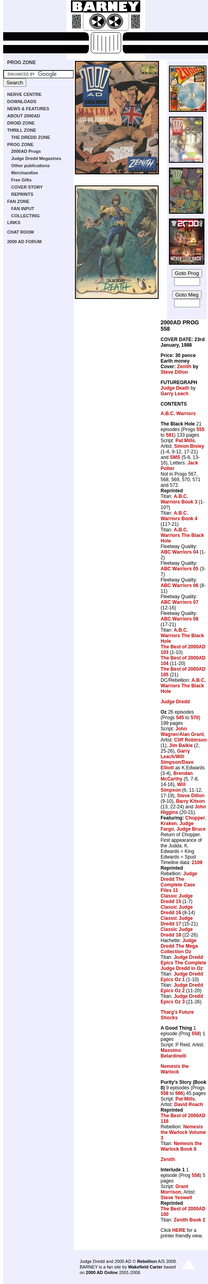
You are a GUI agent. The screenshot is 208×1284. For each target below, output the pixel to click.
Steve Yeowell (176, 1197)
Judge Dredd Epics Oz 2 (182, 987)
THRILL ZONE (21, 130)
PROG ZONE (21, 62)
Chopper (195, 818)
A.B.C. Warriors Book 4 (179, 515)
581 (170, 435)
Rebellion (147, 1261)
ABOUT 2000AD (23, 115)
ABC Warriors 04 (179, 552)
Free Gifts (21, 180)
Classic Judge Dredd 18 (177, 932)
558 (196, 1033)
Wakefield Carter (145, 1266)
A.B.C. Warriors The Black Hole (182, 535)
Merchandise (24, 172)
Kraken (169, 823)
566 (179, 1093)
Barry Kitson (190, 801)
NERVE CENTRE (24, 94)
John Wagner (174, 731)
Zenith (184, 366)
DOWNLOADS (21, 101)
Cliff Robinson (190, 740)
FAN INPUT (22, 208)
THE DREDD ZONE (30, 137)
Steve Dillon (174, 372)
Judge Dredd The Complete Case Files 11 (179, 882)
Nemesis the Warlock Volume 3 (183, 1132)
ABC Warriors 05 (179, 569)
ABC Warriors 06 (179, 585)
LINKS (13, 222)
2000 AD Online (102, 1272)
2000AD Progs (26, 151)
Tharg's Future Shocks (177, 1015)
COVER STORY (27, 187)
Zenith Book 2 (189, 1220)
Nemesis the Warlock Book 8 (181, 1146)
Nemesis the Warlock (175, 1069)
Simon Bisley (189, 446)
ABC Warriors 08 (179, 619)
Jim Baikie (180, 745)
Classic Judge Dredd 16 (177, 909)
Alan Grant (191, 734)
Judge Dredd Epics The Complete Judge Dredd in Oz (183, 962)
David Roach (188, 1104)
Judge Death (175, 388)
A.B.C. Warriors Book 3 (179, 499)
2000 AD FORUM (24, 241)
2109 (197, 862)
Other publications (30, 165)
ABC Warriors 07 (179, 602)
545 (180, 717)
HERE (178, 1230)
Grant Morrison (174, 1189)
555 (200, 429)
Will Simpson (172, 759)
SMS (175, 457)
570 (194, 717)
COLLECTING (25, 215)
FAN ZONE (18, 201)
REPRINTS (22, 194)
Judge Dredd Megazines (36, 158)
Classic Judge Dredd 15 (177, 898)
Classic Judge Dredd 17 (177, 921)
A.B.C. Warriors (178, 413)
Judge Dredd (175, 701)
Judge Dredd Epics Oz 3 (182, 999)
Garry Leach (174, 393)
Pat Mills (185, 440)
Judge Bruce (191, 829)
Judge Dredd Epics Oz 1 (182, 976)
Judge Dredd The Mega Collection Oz (179, 946)
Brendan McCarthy (177, 776)
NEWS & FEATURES (28, 108)
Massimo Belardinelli (173, 1053)
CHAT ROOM (20, 232)
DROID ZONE (21, 123)
